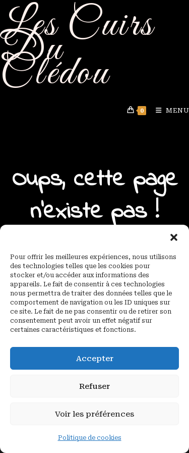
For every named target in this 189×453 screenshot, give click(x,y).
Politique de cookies (89, 437)
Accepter (94, 358)
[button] (174, 237)
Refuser (94, 386)
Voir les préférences (94, 414)
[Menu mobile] (168, 110)
